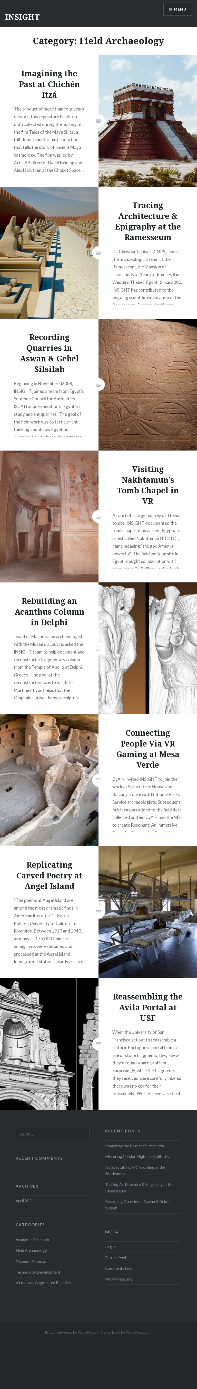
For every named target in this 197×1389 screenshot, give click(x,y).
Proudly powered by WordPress (70, 1332)
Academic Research (32, 1239)
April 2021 (25, 1200)
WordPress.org (118, 1279)
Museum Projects (31, 1261)
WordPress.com (138, 1332)
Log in (110, 1246)
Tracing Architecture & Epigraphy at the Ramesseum (139, 1187)
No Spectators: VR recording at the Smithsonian (135, 1170)
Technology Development (38, 1272)
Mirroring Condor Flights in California (137, 1156)
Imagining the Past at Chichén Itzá (134, 1146)
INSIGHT (22, 17)
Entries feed (115, 1257)
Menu (180, 9)
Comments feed (119, 1268)
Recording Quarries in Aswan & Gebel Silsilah (137, 1204)
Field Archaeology (31, 1250)
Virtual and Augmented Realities (43, 1282)
